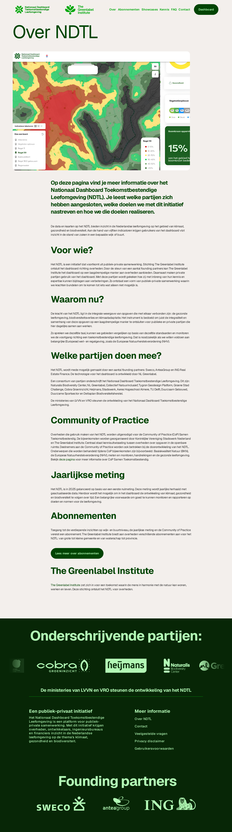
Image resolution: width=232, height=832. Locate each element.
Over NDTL (143, 719)
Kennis (164, 9)
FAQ (174, 9)
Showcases (150, 9)
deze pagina (67, 459)
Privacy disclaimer (150, 741)
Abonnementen (129, 9)
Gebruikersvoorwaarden (154, 748)
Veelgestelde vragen (151, 734)
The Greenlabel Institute (65, 585)
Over (112, 9)
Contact (184, 9)
